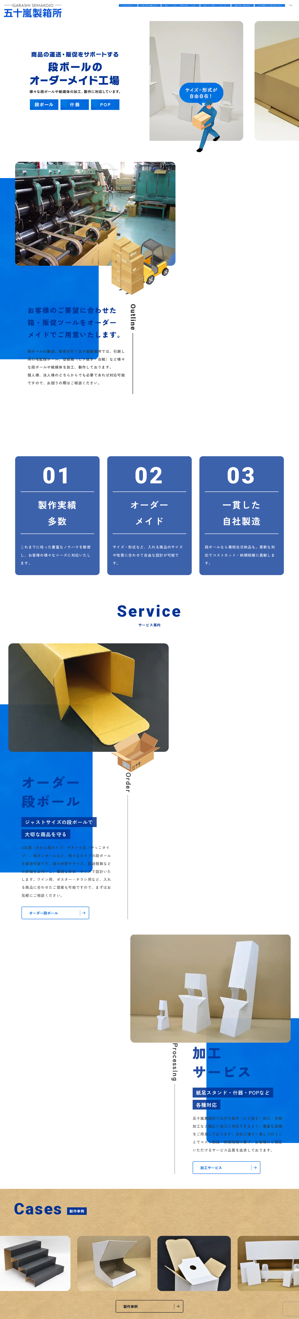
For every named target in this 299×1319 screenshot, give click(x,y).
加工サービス (206, 10)
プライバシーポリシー (134, 1259)
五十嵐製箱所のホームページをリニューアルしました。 (210, 1011)
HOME (108, 10)
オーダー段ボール (168, 10)
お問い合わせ (268, 10)
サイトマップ (172, 1259)
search (290, 10)
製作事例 (237, 10)
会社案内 (133, 10)
